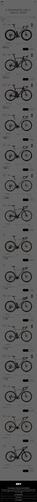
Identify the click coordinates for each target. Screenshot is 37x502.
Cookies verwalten (18, 497)
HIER (8, 491)
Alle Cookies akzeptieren (18, 494)
